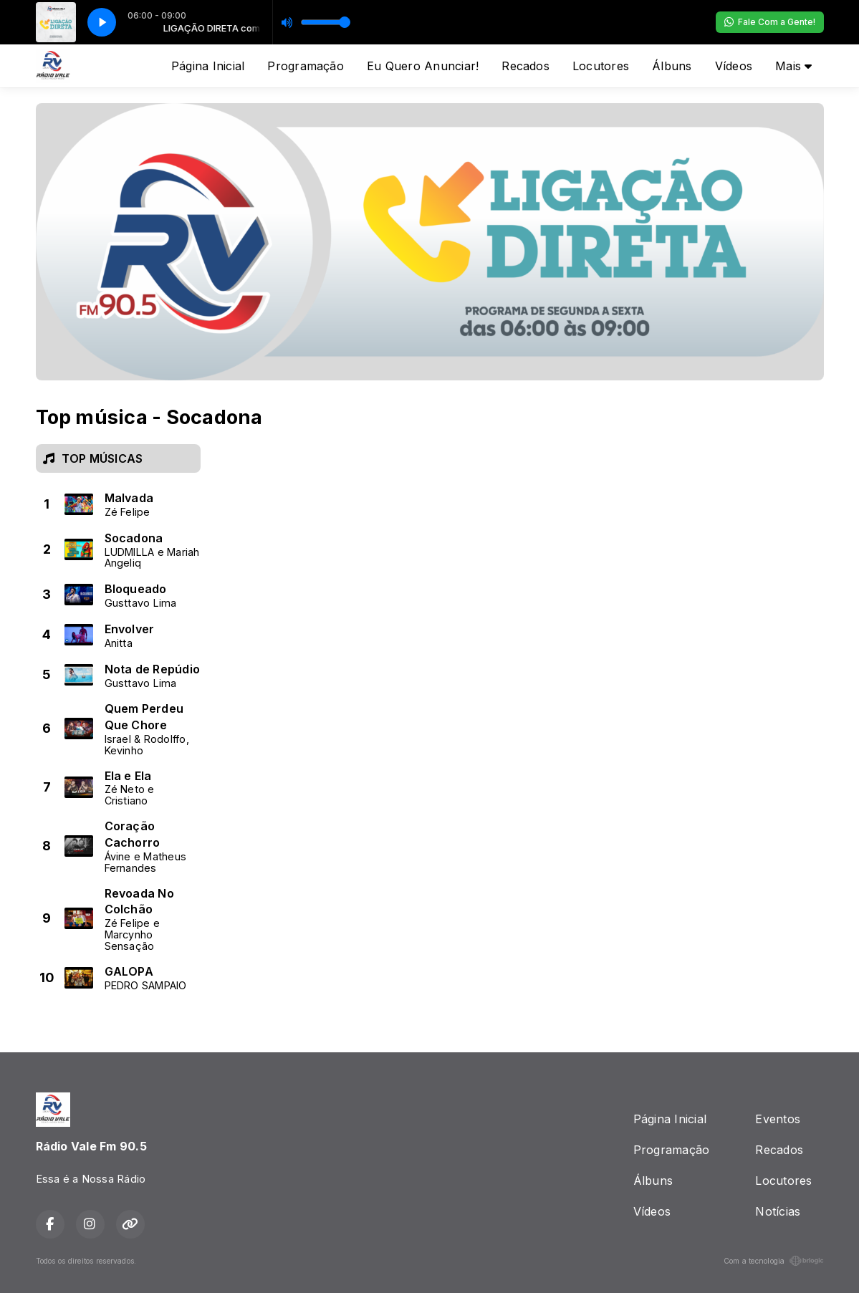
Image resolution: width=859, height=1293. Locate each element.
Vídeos (733, 66)
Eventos (777, 1119)
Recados (526, 66)
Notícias (777, 1211)
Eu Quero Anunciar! (423, 66)
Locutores (600, 66)
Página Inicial (207, 66)
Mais (793, 66)
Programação (305, 66)
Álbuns (671, 66)
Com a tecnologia (774, 1261)
